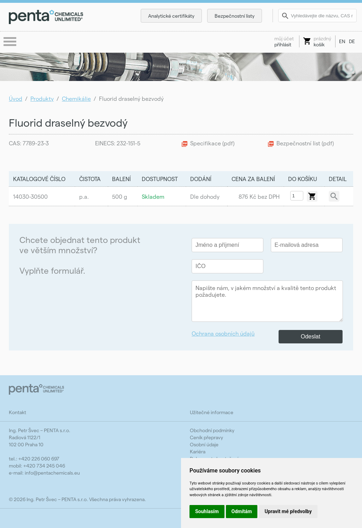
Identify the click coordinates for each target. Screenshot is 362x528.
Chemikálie (76, 98)
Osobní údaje (204, 444)
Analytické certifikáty (171, 16)
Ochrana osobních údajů (223, 333)
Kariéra (197, 451)
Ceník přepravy (206, 437)
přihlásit (284, 41)
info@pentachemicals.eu (52, 473)
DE (352, 41)
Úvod (15, 98)
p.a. (84, 196)
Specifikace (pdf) (212, 143)
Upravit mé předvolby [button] (287, 511)
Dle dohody (205, 196)
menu (10, 42)
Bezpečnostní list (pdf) (305, 143)
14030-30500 (30, 196)
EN (342, 41)
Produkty (42, 98)
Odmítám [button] (242, 511)
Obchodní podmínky (212, 430)
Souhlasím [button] (207, 511)
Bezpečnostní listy (235, 16)
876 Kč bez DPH (259, 196)
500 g (119, 196)
